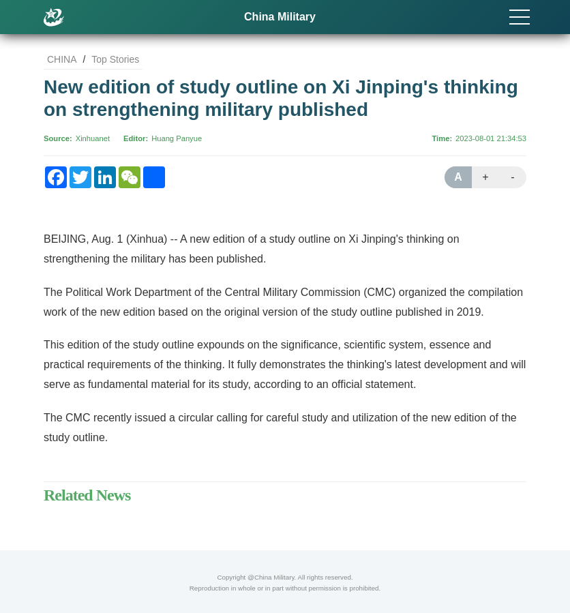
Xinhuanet (93, 138)
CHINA (62, 59)
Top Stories (115, 59)
